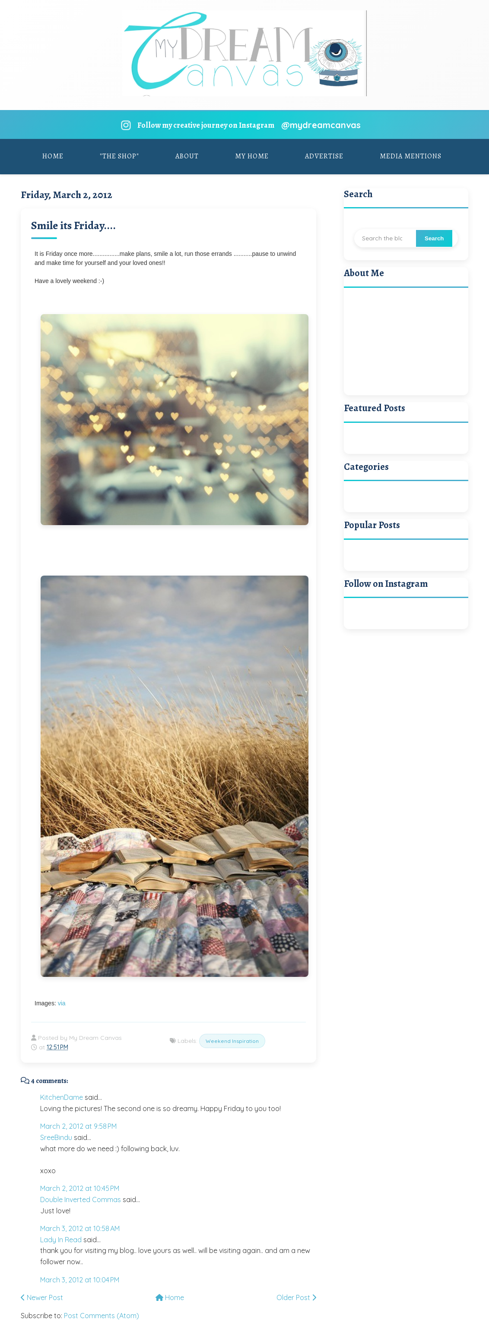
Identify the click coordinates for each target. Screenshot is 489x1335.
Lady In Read (61, 1239)
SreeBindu (56, 1137)
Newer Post (42, 1297)
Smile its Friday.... (73, 225)
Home (53, 156)
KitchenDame (61, 1097)
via (62, 1003)
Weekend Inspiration (232, 1041)
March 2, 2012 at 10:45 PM (79, 1188)
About (187, 156)
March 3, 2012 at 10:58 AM (80, 1228)
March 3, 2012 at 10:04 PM (79, 1279)
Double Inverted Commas (80, 1199)
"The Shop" (119, 156)
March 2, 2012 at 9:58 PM (78, 1126)
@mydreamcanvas (321, 125)
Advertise (324, 156)
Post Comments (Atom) (101, 1315)
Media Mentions (410, 156)
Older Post (296, 1297)
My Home (252, 156)
